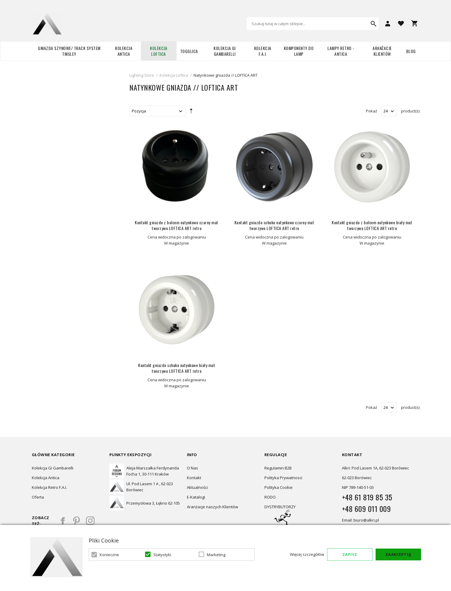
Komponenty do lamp (299, 51)
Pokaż (371, 111)
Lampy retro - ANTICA (340, 51)
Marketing (216, 554)
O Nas (192, 468)
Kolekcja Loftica (158, 51)
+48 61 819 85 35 (367, 497)
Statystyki (162, 554)
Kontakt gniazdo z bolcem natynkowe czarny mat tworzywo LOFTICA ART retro (176, 225)
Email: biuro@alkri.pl (360, 520)
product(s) (410, 111)
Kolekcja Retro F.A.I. (49, 487)
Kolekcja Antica (123, 51)
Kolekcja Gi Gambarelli (225, 51)
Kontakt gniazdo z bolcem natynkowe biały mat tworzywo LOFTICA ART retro (372, 225)
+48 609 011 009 (366, 508)
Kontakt (194, 477)
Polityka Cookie (278, 487)
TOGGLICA (189, 51)
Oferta (38, 497)
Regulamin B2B (278, 468)
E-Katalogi (196, 497)
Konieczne (109, 554)
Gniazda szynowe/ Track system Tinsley (69, 51)
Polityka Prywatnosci (283, 477)
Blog (411, 51)
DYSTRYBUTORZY (280, 506)
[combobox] (313, 23)
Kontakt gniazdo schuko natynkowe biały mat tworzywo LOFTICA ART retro (176, 368)
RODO (270, 497)
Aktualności (197, 487)
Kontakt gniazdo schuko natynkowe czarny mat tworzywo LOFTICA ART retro (274, 225)
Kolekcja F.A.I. (262, 51)
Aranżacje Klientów (382, 51)
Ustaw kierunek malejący (191, 112)
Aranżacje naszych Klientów (212, 506)
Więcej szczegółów (307, 554)
